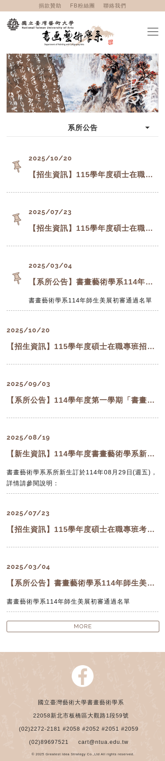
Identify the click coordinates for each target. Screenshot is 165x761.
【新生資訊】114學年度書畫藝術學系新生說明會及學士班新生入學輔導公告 (82, 454)
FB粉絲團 (82, 6)
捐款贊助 (50, 6)
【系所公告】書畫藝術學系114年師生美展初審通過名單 (93, 282)
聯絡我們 (114, 6)
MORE (83, 626)
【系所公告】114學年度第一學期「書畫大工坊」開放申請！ (82, 400)
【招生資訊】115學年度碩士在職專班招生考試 (93, 175)
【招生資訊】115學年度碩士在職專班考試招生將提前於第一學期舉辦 (93, 228)
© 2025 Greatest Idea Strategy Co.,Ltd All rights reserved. (83, 754)
